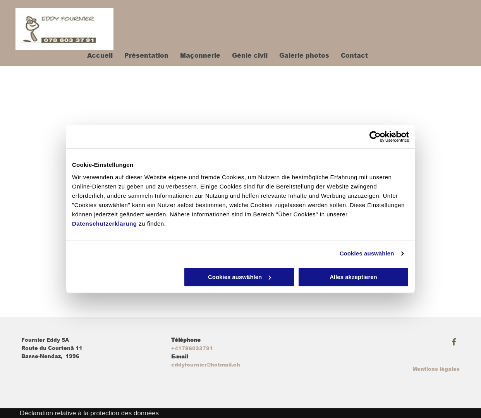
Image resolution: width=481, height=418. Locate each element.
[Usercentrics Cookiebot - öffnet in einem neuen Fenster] (375, 136)
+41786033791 (192, 348)
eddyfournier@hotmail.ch (205, 365)
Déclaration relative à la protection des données (89, 413)
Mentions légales (436, 369)
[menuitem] (94, 55)
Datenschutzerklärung (104, 223)
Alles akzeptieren (353, 277)
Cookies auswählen (367, 253)
